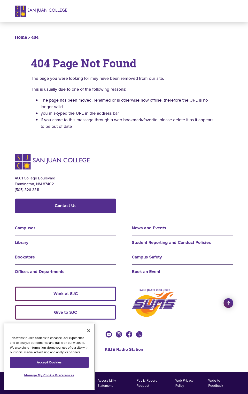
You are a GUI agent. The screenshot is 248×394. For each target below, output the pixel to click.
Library (21, 242)
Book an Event (146, 271)
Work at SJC (66, 293)
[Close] (88, 330)
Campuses (25, 228)
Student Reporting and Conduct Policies (171, 242)
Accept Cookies (49, 362)
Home (21, 37)
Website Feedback (215, 383)
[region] (49, 356)
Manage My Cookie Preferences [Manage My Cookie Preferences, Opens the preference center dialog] (49, 375)
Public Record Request (147, 383)
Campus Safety (147, 257)
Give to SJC (65, 312)
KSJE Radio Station (124, 349)
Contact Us (66, 205)
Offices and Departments (39, 271)
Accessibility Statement (107, 383)
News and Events (149, 228)
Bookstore (25, 257)
